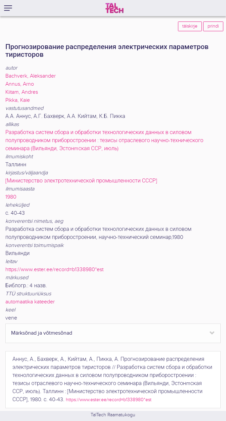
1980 (10, 197)
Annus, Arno (19, 84)
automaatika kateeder (30, 302)
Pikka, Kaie (17, 100)
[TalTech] (114, 8)
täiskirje (189, 26)
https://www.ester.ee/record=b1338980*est (54, 269)
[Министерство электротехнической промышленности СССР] (81, 181)
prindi (213, 26)
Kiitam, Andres (21, 92)
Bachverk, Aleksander (30, 76)
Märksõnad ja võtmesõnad (41, 333)
